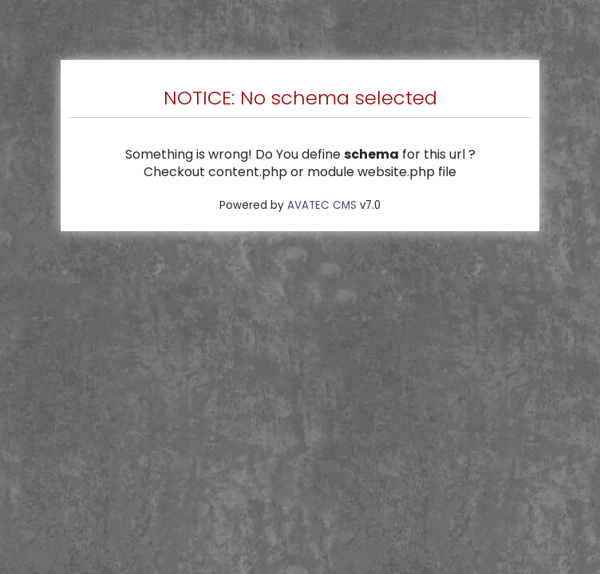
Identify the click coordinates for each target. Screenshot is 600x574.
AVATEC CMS (322, 205)
